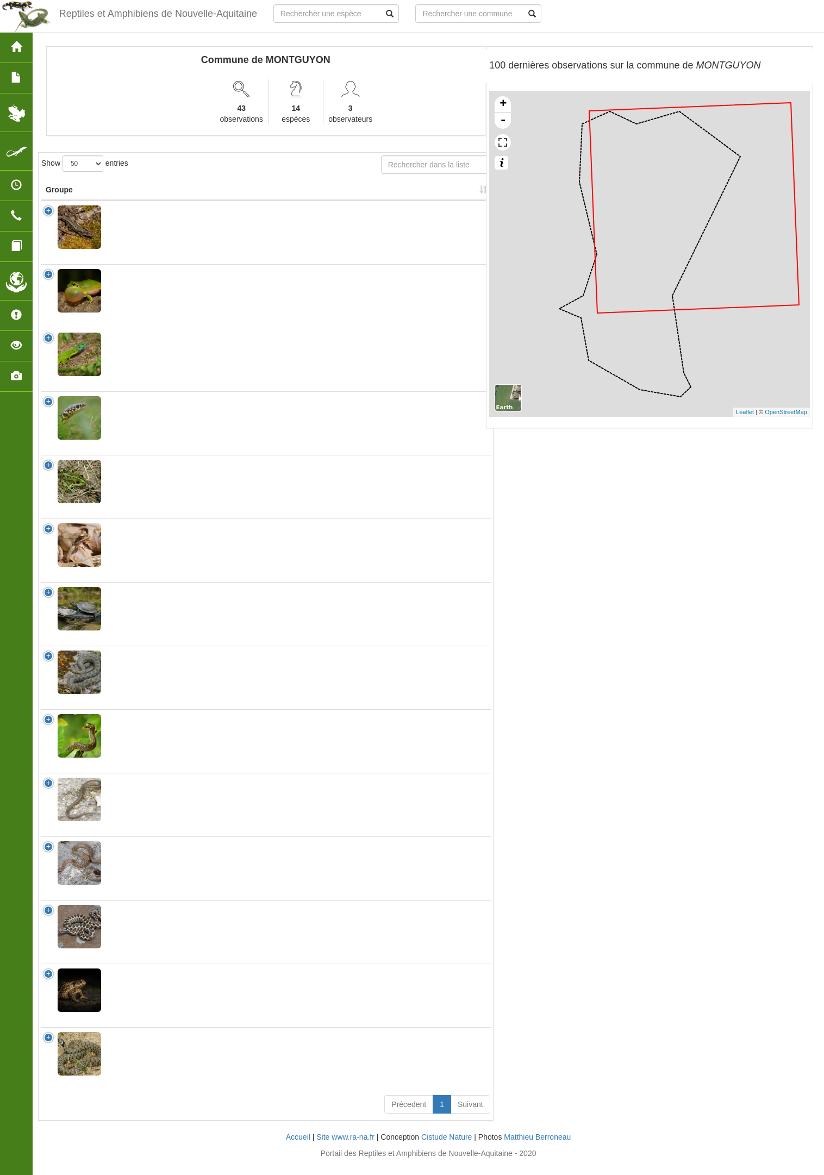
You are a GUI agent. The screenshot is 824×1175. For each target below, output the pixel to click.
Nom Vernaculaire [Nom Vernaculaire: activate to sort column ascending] (210, 195)
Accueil (298, 1147)
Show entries (84, 163)
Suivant (470, 1115)
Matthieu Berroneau (537, 1147)
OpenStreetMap (786, 412)
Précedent (408, 1115)
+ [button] (503, 104)
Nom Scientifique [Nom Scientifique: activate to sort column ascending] (131, 195)
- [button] (503, 120)
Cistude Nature (446, 1147)
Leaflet (745, 412)
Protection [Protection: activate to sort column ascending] (285, 200)
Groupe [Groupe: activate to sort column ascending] (59, 200)
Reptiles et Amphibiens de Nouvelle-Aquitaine (158, 13)
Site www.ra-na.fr (345, 1147)
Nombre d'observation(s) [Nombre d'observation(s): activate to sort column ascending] (354, 195)
